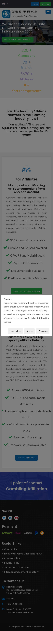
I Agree (29, 331)
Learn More (15, 331)
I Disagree (43, 331)
